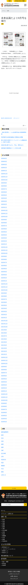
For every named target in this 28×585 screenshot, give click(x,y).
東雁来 (3, 465)
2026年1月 (4, 170)
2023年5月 (4, 268)
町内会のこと (5, 547)
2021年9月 (4, 330)
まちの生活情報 (6, 544)
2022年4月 (4, 308)
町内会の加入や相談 (20, 1)
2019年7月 (4, 409)
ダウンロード (16, 118)
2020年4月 (4, 382)
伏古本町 (3, 453)
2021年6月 (4, 339)
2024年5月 (4, 232)
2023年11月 (4, 250)
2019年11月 (4, 397)
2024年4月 (4, 235)
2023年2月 (4, 277)
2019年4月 (4, 418)
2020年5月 (4, 378)
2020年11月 (4, 360)
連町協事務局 (4, 432)
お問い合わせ (14, 576)
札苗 (2, 462)
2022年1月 (4, 317)
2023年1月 (4, 281)
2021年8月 (4, 333)
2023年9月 (4, 256)
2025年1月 (4, 207)
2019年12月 (4, 394)
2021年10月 (4, 326)
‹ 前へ (3, 125)
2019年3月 (4, 421)
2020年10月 (4, 363)
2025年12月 (4, 173)
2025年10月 (4, 179)
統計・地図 (5, 561)
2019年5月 (4, 415)
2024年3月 (4, 238)
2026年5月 (4, 158)
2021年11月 (4, 323)
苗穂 (2, 471)
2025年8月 (4, 186)
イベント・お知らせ (7, 513)
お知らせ (3, 475)
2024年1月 (4, 244)
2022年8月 (4, 296)
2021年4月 (4, 345)
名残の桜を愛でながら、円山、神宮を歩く (13, 145)
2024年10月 (4, 216)
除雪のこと (5, 550)
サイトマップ (14, 578)
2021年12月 (4, 320)
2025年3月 (4, 201)
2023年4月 (4, 271)
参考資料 (3, 558)
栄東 (8, 10)
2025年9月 (4, 183)
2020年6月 (4, 375)
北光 (2, 438)
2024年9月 (4, 219)
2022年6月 (4, 302)
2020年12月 (4, 357)
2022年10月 (4, 290)
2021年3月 (4, 348)
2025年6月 (4, 192)
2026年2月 (4, 167)
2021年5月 (4, 342)
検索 (10, 1)
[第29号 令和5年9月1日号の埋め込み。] (14, 93)
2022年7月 (4, 299)
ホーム (3, 10)
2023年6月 (4, 265)
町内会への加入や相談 (14, 571)
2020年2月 (4, 388)
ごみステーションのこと (8, 549)
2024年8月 (4, 222)
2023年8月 (4, 259)
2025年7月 (4, 189)
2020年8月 (4, 369)
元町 (2, 450)
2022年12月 (4, 284)
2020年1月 (4, 391)
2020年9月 (4, 366)
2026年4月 (4, 161)
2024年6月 (4, 228)
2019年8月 (4, 406)
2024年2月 (4, 241)
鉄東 (2, 435)
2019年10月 (4, 400)
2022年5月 (4, 305)
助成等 (4, 565)
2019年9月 (4, 403)
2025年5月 (4, 195)
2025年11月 (4, 176)
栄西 (2, 444)
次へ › (24, 125)
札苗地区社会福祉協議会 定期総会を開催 (12, 137)
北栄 (2, 441)
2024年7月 (4, 225)
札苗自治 (3, 459)
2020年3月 (4, 385)
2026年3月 (4, 164)
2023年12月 (4, 247)
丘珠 (2, 456)
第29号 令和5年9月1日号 (6, 118)
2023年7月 (4, 262)
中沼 (2, 468)
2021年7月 (4, 336)
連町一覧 (3, 516)
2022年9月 (4, 293)
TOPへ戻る (14, 488)
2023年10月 (4, 253)
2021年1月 (4, 354)
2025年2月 (4, 204)
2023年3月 (4, 274)
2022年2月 (4, 314)
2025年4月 (4, 198)
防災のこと (5, 552)
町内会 (4, 563)
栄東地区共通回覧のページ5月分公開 (11, 148)
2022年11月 (4, 287)
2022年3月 (4, 311)
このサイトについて (14, 574)
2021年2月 (4, 351)
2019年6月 (4, 412)
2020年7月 (4, 372)
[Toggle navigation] (25, 5)
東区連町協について (7, 555)
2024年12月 (4, 210)
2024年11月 (4, 213)
